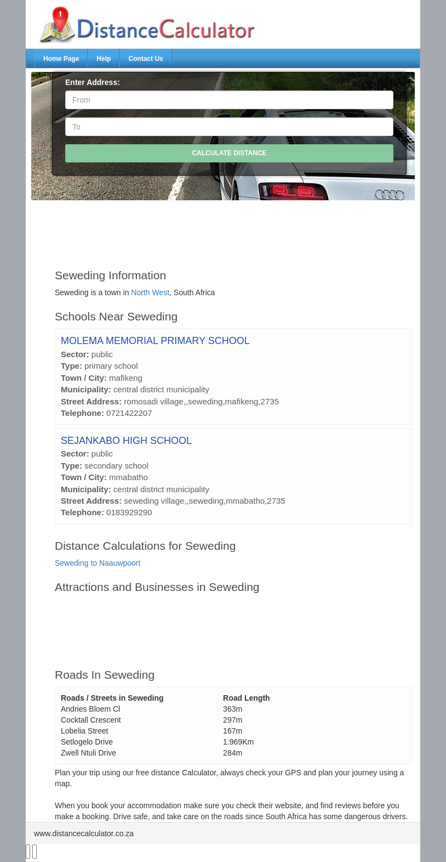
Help (103, 59)
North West (150, 292)
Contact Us (145, 59)
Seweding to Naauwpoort (97, 563)
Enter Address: (92, 82)
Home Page (61, 59)
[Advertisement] (233, 229)
